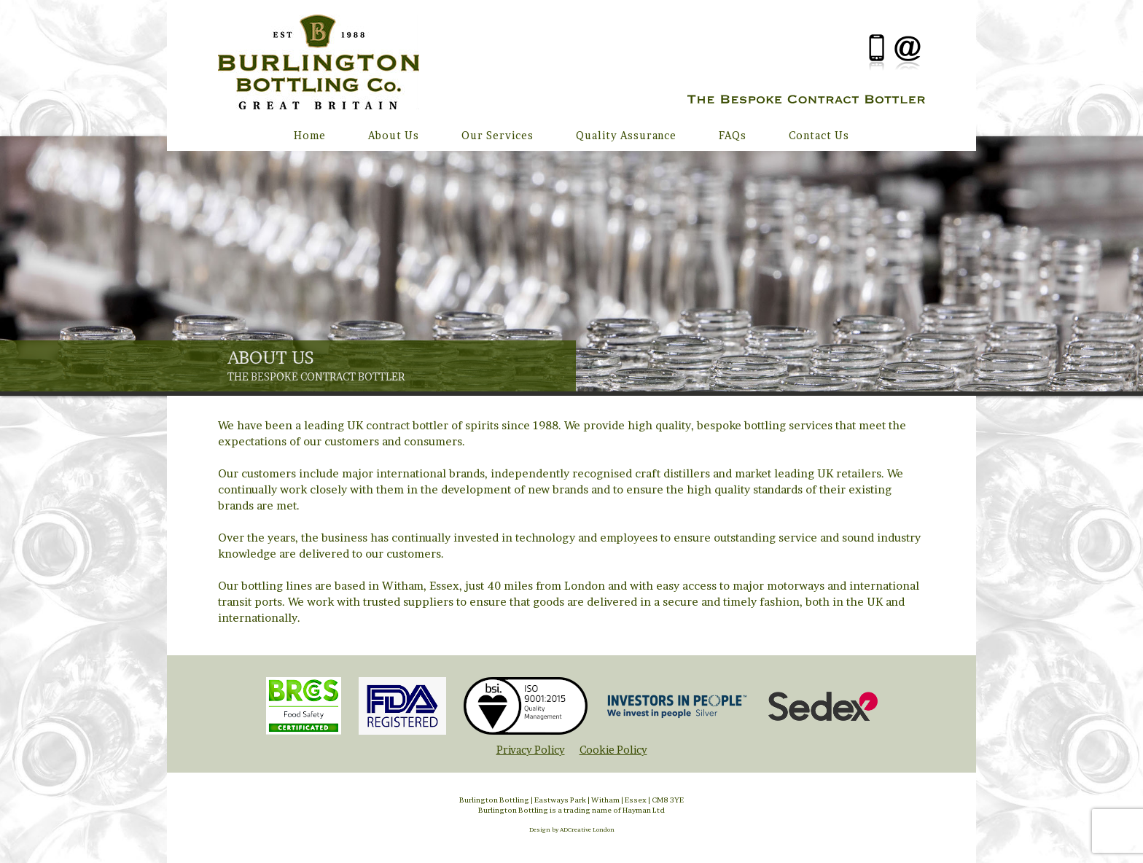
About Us (393, 135)
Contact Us (819, 135)
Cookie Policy (613, 749)
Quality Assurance (626, 135)
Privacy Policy (530, 749)
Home (310, 135)
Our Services (497, 135)
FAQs (732, 135)
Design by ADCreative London (572, 829)
